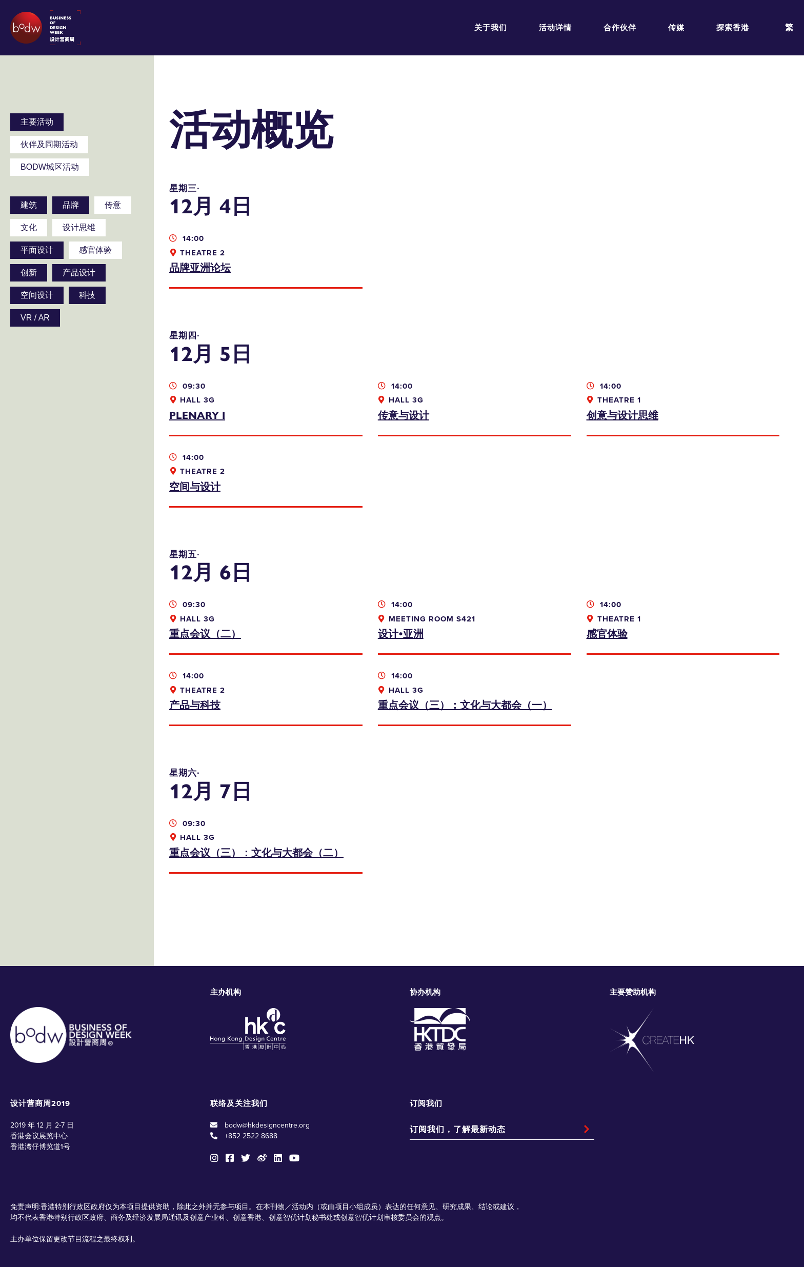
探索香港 (732, 27)
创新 (29, 272)
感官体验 (95, 250)
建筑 (29, 204)
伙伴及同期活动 (49, 144)
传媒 (676, 27)
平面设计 (37, 250)
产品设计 (79, 272)
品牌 (71, 204)
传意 (113, 204)
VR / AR (35, 317)
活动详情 (555, 27)
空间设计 (37, 295)
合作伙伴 (620, 27)
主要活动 (37, 121)
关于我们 (490, 27)
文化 (29, 227)
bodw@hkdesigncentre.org (267, 1078)
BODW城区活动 (50, 167)
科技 (87, 295)
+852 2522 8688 (251, 1089)
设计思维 (79, 227)
